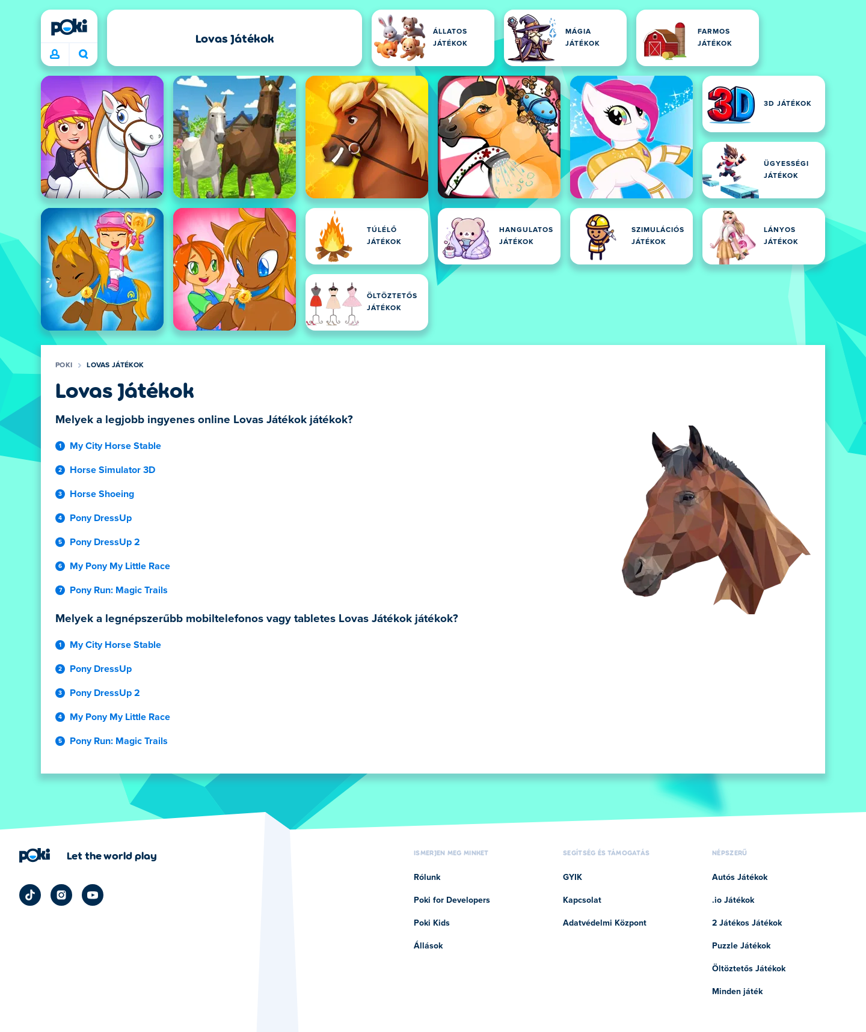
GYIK (572, 877)
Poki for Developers (452, 900)
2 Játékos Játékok (747, 923)
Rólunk (427, 877)
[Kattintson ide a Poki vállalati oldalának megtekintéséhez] (88, 855)
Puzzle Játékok (741, 946)
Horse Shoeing (102, 494)
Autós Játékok (739, 877)
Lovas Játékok (115, 365)
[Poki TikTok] (30, 895)
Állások (428, 946)
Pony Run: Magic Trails (119, 590)
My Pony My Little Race (120, 566)
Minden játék (737, 992)
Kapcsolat (582, 900)
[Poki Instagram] (61, 895)
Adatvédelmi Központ (604, 923)
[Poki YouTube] (92, 895)
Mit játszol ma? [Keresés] (83, 54)
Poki (63, 365)
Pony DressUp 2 (105, 542)
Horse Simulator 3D (112, 470)
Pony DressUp (101, 518)
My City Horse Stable (115, 446)
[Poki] (69, 27)
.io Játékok (733, 900)
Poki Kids (432, 923)
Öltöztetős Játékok (748, 969)
